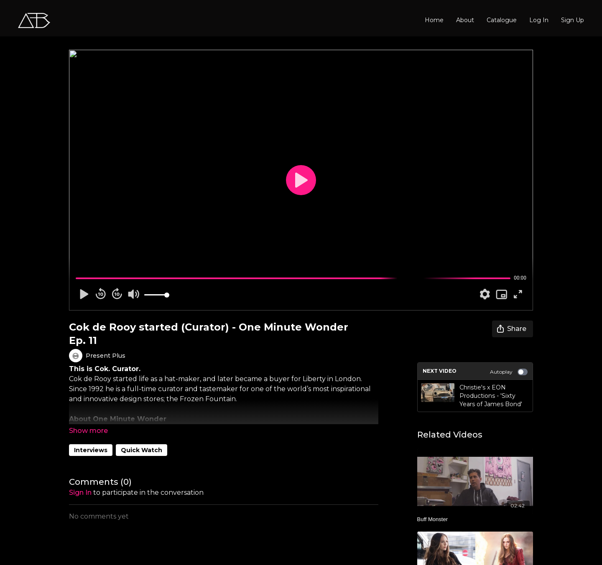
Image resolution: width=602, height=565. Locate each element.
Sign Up (572, 20)
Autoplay (509, 372)
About (465, 20)
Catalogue (502, 20)
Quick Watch (141, 450)
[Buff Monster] (475, 519)
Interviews (90, 450)
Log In (538, 20)
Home (434, 20)
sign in (80, 492)
